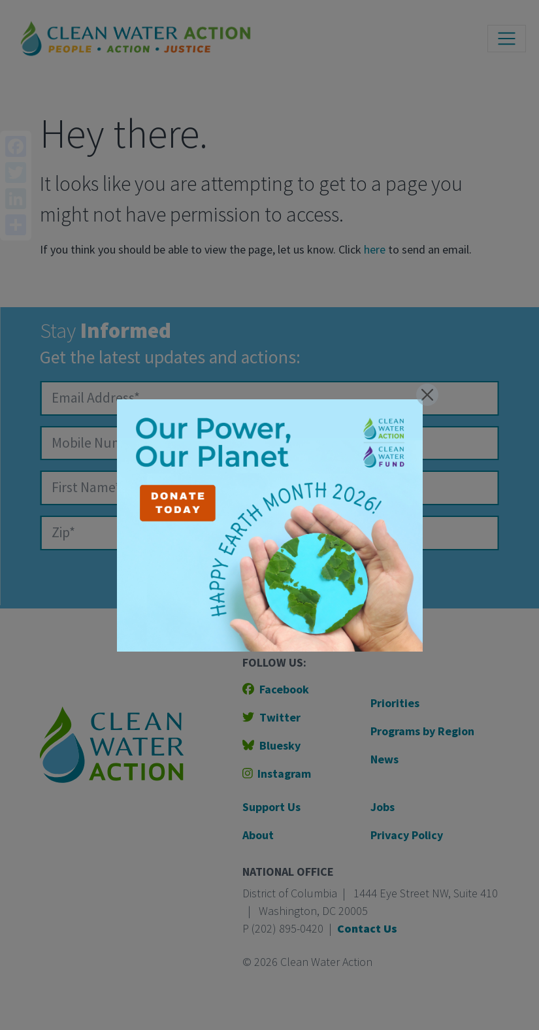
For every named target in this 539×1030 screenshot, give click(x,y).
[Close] (427, 395)
